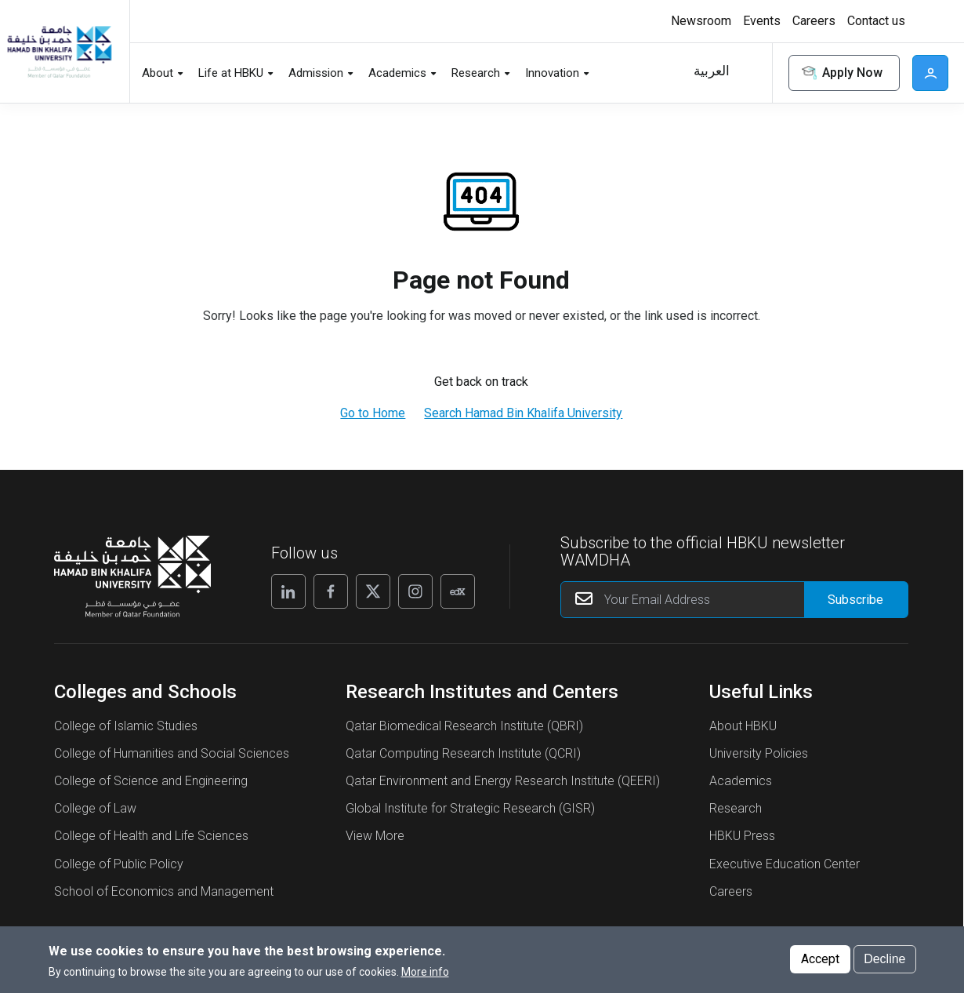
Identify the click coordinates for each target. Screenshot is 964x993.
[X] (373, 591)
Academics (740, 780)
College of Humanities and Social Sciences (171, 753)
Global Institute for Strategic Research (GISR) (470, 808)
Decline (884, 961)
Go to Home (372, 413)
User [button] (930, 73)
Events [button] (762, 20)
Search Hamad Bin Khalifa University (523, 413)
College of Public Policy (118, 864)
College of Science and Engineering (151, 780)
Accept (820, 961)
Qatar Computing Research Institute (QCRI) (463, 753)
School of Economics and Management (164, 891)
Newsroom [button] (701, 20)
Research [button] (475, 73)
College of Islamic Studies (126, 725)
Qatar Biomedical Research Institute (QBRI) (464, 725)
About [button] (157, 73)
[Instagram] (415, 591)
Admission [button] (315, 73)
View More (375, 835)
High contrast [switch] (929, 21)
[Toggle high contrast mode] (926, 21)
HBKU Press (742, 835)
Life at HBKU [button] (230, 73)
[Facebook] (330, 591)
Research (735, 808)
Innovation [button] (552, 73)
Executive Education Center (784, 864)
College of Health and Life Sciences (151, 835)
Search (750, 73)
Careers (730, 891)
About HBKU (743, 725)
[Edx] (457, 591)
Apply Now (840, 73)
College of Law (95, 808)
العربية (712, 71)
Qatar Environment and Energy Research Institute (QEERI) (503, 780)
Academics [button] (397, 73)
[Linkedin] (288, 591)
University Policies (758, 753)
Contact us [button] (876, 20)
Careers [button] (813, 20)
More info (425, 974)
